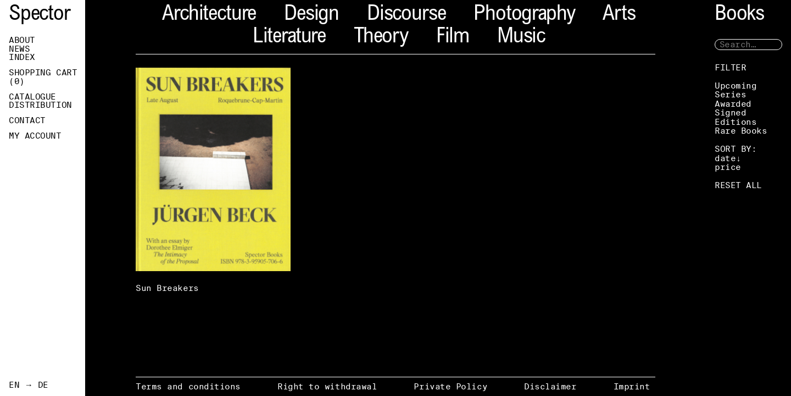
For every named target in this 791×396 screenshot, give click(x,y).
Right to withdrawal (327, 386)
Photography (524, 15)
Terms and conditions (188, 386)
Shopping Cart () (43, 77)
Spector (39, 15)
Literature (289, 37)
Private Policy (450, 386)
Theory (381, 37)
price (728, 167)
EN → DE (28, 385)
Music (521, 37)
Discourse (406, 15)
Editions (735, 122)
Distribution (40, 105)
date (725, 158)
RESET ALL (738, 185)
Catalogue (32, 96)
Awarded (733, 103)
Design (311, 15)
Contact (27, 120)
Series (730, 94)
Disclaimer (550, 386)
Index (22, 57)
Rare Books (741, 130)
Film (452, 37)
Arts (619, 15)
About (22, 40)
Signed (730, 112)
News (19, 49)
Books (739, 15)
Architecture (209, 15)
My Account (35, 135)
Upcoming (735, 85)
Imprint (632, 386)
